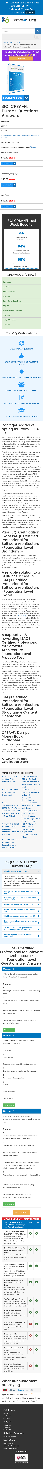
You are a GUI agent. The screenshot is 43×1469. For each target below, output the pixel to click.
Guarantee (7, 1430)
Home (5, 42)
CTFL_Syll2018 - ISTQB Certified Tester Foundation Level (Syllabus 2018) (11, 843)
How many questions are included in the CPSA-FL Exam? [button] (20, 899)
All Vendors (7, 1416)
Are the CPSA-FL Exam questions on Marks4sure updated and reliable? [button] (18, 929)
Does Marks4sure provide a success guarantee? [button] (18, 935)
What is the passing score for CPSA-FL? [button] (19, 916)
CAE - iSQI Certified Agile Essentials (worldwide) (10, 792)
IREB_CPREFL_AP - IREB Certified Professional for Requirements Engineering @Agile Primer (29, 830)
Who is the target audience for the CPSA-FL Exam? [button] (21, 892)
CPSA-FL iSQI (21, 616)
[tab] (21, 871)
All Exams (6, 1418)
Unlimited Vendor (9, 1437)
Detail (33, 147)
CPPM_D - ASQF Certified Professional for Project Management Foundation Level (30, 794)
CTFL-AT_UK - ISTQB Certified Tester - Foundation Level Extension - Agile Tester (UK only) (11, 829)
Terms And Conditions (11, 1446)
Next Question (21, 1212)
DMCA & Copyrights (10, 1448)
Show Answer (9, 1030)
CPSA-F (19, 42)
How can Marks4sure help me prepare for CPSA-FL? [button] (20, 922)
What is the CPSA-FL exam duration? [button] (18, 904)
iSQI (11, 42)
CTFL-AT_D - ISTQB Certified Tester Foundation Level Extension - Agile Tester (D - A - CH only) (31, 816)
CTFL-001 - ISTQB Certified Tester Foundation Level (9, 779)
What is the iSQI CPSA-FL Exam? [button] (16, 871)
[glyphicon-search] (38, 31)
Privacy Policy (8, 1443)
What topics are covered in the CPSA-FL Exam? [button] (19, 910)
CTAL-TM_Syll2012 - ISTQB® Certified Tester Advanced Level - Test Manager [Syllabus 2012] (31, 781)
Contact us (7, 1425)
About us (6, 1427)
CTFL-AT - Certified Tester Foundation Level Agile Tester (31, 805)
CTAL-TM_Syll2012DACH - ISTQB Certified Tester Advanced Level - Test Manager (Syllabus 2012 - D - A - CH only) (12, 809)
